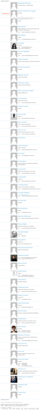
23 (8, 1)
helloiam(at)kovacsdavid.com (28, 275)
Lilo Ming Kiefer (23, 185)
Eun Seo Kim (22, 200)
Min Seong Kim (23, 208)
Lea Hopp (21, 43)
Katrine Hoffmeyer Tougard (27, 11)
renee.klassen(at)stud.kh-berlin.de (29, 228)
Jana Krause (22, 279)
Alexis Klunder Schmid (25, 247)
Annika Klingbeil (23, 232)
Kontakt (25, 408)
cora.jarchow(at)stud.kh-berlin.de (29, 102)
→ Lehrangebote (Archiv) (23, 194)
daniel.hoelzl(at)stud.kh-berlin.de (29, 32)
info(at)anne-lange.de (26, 330)
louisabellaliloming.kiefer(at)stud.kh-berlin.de (31, 188)
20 (3, 1)
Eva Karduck (22, 161)
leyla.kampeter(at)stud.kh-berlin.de (29, 149)
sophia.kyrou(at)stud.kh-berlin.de (29, 322)
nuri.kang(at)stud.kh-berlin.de (28, 155)
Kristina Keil (22, 169)
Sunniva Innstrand (24, 67)
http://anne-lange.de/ (26, 332)
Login (22, 408)
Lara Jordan (22, 114)
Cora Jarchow (22, 98)
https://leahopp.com (26, 48)
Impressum (3, 407)
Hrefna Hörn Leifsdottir (25, 377)
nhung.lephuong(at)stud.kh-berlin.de (29, 340)
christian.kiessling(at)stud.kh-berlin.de (30, 196)
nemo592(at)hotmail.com (27, 365)
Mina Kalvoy (21, 138)
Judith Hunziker (23, 59)
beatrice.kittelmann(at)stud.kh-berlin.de (30, 218)
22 (6, 1)
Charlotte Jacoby (23, 83)
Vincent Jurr (22, 130)
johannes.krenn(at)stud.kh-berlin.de (29, 291)
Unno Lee (21, 351)
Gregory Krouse (23, 295)
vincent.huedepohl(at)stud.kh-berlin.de (30, 55)
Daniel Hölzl (21, 26)
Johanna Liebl (22, 384)
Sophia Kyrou (22, 319)
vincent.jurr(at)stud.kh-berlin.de (28, 134)
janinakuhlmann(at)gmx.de (27, 307)
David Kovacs (22, 271)
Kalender (18, 408)
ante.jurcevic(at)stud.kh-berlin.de (29, 126)
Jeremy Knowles (23, 255)
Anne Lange (22, 326)
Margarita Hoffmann (24, 3)
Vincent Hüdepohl (24, 51)
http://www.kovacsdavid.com (28, 276)
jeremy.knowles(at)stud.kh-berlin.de (29, 257)
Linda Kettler (22, 177)
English (37, 408)
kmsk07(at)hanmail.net (26, 212)
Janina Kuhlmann (23, 303)
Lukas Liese (22, 392)
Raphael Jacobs (23, 75)
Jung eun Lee (22, 343)
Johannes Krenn (23, 287)
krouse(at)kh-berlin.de (26, 299)
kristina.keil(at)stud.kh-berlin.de (28, 173)
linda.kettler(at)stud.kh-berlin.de (29, 181)
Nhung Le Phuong (24, 335)
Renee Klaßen (22, 224)
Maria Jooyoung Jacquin (26, 90)
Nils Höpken (22, 35)
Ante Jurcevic (22, 122)
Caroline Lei (22, 369)
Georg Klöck (22, 240)
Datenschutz (10, 407)
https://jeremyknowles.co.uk (28, 258)
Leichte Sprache (4, 408)
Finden (13, 408)
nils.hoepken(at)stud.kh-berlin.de (29, 39)
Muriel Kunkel (22, 311)
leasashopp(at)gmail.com (27, 47)
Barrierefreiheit (31, 408)
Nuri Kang (21, 153)
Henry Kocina (22, 263)
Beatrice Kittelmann (24, 216)
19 (1, 1)
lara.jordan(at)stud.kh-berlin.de (28, 118)
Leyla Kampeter (23, 145)
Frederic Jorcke (23, 106)
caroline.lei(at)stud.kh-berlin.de (28, 373)
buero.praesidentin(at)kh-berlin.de (19, 405)
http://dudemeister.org (27, 243)
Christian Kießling (23, 192)
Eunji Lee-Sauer (23, 359)
